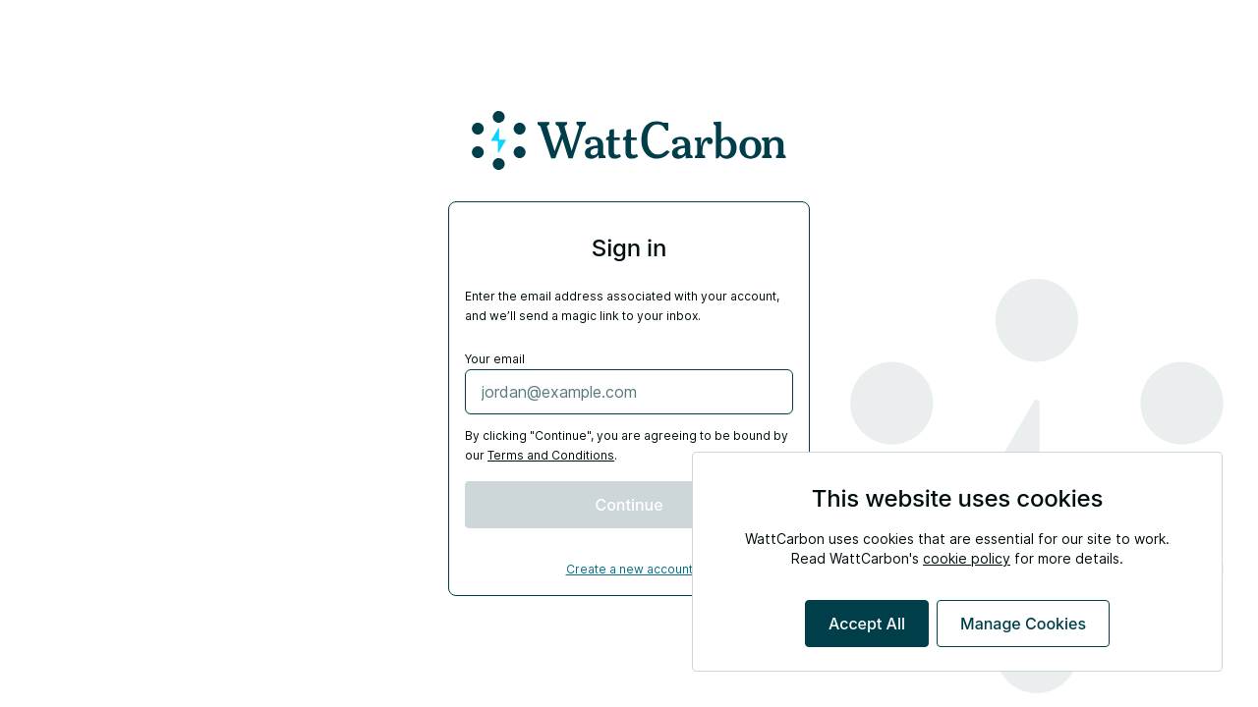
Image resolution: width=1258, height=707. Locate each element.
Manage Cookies (1023, 623)
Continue (628, 505)
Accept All (867, 623)
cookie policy (966, 558)
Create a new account (629, 569)
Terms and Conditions (550, 455)
